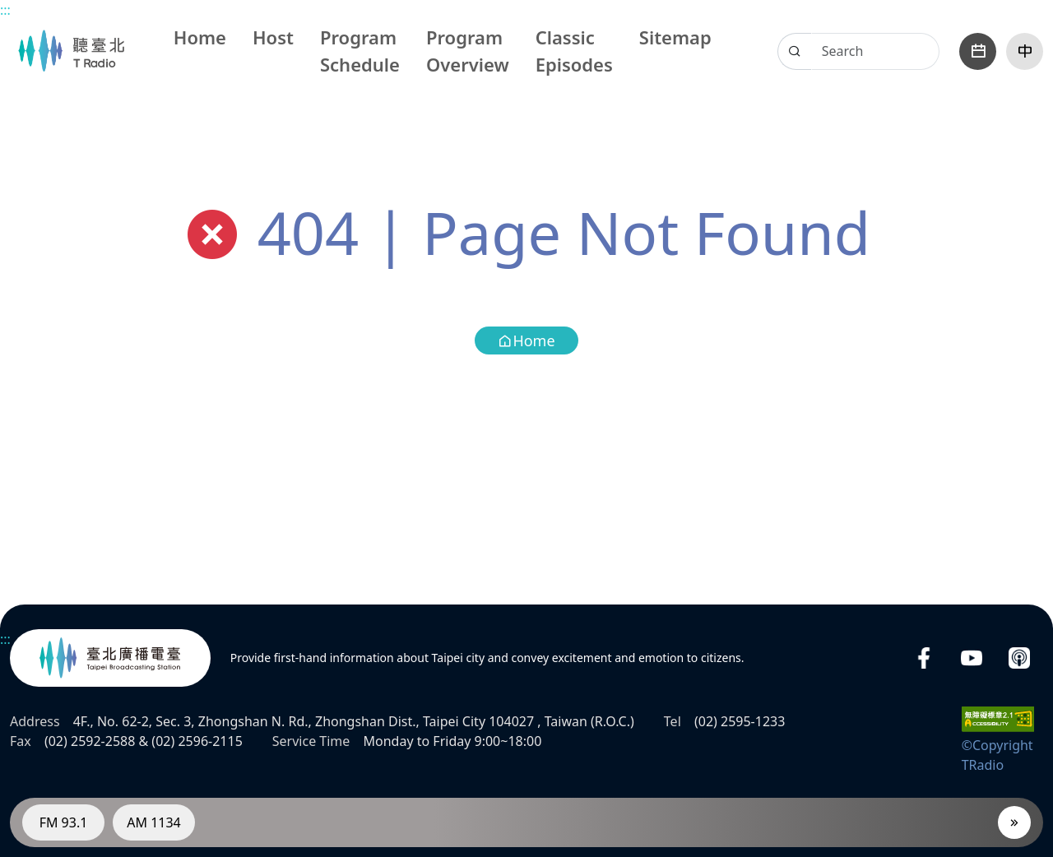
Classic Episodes (574, 50)
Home (200, 37)
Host (273, 37)
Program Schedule (360, 50)
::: (5, 10)
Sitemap (675, 37)
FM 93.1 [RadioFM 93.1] (63, 822)
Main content (8, 8)
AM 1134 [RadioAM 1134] (154, 822)
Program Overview (467, 50)
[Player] (1014, 822)
